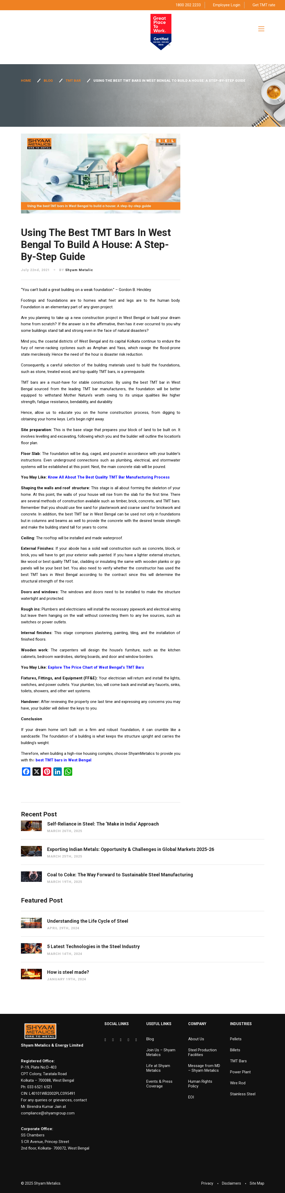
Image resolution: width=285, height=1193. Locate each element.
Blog (48, 81)
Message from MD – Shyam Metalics (204, 1068)
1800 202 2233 (188, 5)
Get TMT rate (264, 5)
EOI (191, 1097)
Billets (235, 1050)
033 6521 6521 (39, 1087)
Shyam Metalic (79, 270)
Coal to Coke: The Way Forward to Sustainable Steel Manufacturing (120, 874)
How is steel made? (68, 972)
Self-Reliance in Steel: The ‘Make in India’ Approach (103, 824)
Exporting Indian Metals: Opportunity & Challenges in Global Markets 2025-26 (130, 849)
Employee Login (226, 5)
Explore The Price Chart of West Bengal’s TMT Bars (96, 667)
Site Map (257, 1183)
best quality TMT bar (60, 561)
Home (26, 81)
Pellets (236, 1039)
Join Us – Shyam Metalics (160, 1052)
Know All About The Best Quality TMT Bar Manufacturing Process (109, 477)
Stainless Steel (242, 1094)
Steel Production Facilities (202, 1052)
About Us (196, 1039)
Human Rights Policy (200, 1083)
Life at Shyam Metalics (158, 1068)
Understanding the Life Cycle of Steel (87, 921)
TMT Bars (238, 1061)
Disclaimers (231, 1183)
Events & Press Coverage (159, 1083)
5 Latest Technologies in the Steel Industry (93, 946)
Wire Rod (237, 1083)
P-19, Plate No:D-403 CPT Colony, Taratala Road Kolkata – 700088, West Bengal (47, 1074)
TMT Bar (73, 81)
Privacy (207, 1183)
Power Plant (240, 1072)
